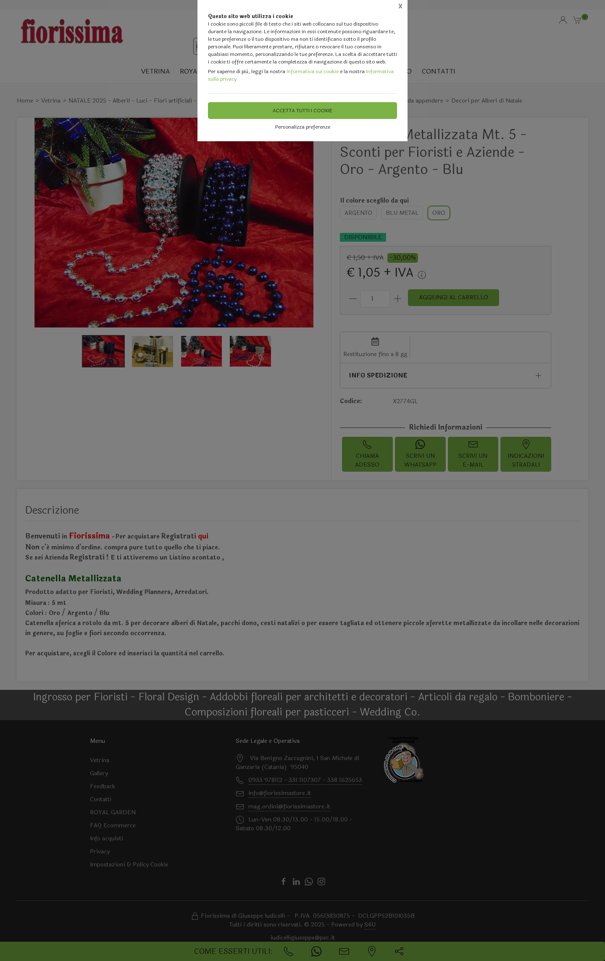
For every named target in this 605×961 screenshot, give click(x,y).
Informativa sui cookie (313, 71)
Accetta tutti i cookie (302, 110)
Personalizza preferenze (302, 127)
